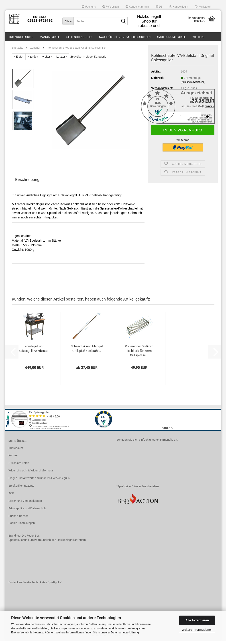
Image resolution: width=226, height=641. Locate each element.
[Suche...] (67, 21)
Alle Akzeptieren (197, 620)
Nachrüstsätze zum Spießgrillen (125, 37)
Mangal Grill (50, 37)
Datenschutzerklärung (125, 632)
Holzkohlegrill (21, 37)
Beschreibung (27, 179)
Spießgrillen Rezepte (21, 485)
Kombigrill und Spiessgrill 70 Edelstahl (34, 348)
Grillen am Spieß (18, 463)
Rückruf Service (18, 516)
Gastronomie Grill (171, 37)
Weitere (198, 37)
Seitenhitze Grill (79, 37)
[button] (159, 6)
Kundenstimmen (137, 6)
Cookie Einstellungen (21, 523)
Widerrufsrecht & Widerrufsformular (31, 470)
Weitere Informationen (197, 629)
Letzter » (61, 56)
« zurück (33, 56)
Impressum (15, 448)
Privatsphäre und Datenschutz (27, 508)
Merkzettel (203, 6)
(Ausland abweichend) (193, 82)
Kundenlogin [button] (178, 6)
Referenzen (110, 6)
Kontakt (13, 455)
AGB (11, 493)
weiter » (47, 56)
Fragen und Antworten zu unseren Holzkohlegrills (39, 478)
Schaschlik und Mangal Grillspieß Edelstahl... (87, 348)
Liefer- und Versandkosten (25, 500)
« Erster (18, 56)
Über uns (89, 6)
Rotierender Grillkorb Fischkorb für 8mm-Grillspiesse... (139, 350)
